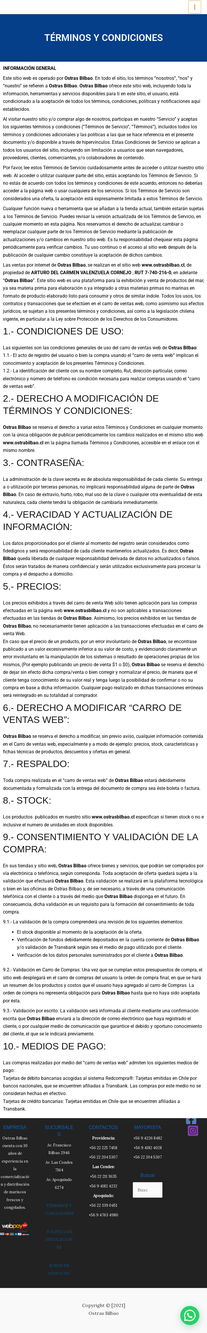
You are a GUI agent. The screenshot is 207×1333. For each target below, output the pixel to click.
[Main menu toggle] (194, 7)
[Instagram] (193, 1131)
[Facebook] (191, 1119)
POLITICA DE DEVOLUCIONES (59, 1240)
